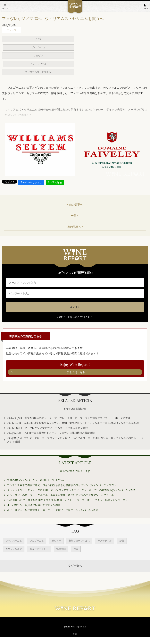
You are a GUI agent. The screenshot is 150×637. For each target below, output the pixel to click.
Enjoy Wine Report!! (75, 369)
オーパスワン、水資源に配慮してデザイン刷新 (33, 505)
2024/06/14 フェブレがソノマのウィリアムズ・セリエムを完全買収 (47, 428)
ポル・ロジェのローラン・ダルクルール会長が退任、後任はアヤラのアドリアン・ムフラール (60, 495)
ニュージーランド (39, 548)
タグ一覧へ (75, 565)
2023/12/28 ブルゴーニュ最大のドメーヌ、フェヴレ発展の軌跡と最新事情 (51, 432)
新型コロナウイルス (79, 540)
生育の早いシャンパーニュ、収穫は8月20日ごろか (36, 480)
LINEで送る (55, 182)
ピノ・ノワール (38, 63)
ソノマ (38, 39)
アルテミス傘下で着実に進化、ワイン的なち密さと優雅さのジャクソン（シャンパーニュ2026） (62, 485)
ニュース (11, 30)
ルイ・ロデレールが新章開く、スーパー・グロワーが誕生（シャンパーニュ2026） (54, 510)
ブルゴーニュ (38, 47)
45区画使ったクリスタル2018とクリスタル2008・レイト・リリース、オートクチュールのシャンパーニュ (67, 500)
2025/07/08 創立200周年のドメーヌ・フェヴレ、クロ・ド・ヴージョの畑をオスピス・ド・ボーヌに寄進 (68, 418)
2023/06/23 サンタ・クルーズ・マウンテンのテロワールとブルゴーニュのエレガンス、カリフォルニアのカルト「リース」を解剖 (76, 439)
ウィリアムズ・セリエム (38, 71)
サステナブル (105, 540)
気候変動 (61, 548)
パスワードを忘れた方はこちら (75, 317)
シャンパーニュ (13, 540)
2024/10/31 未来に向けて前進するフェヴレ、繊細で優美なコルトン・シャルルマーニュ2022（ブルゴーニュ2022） (74, 423)
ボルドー (56, 540)
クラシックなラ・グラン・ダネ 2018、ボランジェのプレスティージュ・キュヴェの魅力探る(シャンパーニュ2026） (73, 490)
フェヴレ (38, 55)
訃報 (122, 540)
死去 (75, 548)
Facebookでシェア (31, 182)
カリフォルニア (13, 548)
